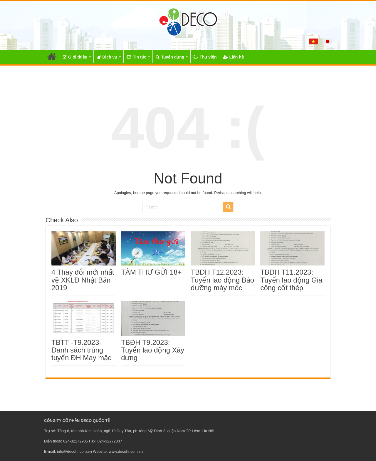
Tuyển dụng (170, 57)
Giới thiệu (75, 57)
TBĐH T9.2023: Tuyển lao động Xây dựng (152, 350)
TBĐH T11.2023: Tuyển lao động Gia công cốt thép (291, 280)
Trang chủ (51, 56)
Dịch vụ (107, 57)
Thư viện (205, 57)
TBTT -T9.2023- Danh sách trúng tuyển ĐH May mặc (81, 350)
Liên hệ (233, 57)
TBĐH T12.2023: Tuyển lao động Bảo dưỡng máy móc (222, 280)
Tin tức (136, 57)
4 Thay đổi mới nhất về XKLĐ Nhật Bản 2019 (82, 280)
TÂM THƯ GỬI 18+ (151, 272)
